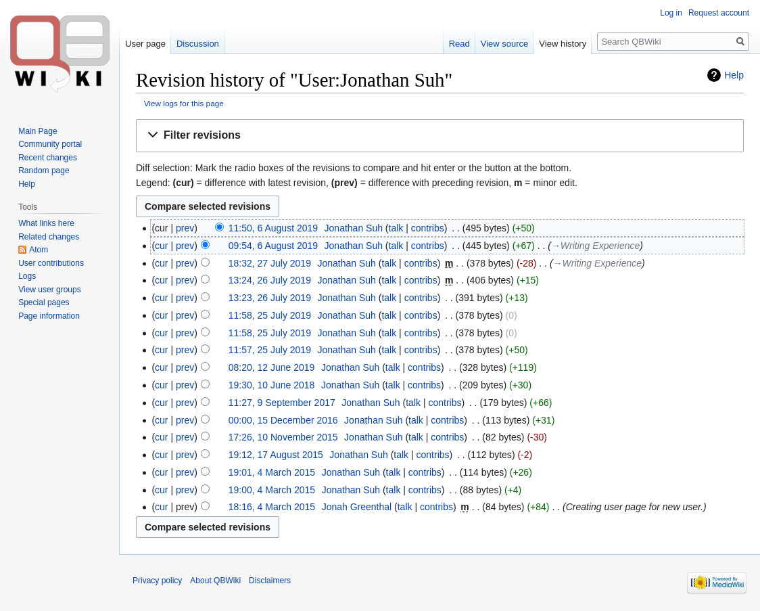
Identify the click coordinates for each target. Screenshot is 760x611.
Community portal (50, 144)
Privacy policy (157, 580)
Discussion (197, 44)
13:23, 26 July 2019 (270, 297)
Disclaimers (270, 580)
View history (562, 44)
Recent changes (47, 157)
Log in (671, 13)
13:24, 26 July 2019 (270, 280)
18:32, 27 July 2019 (270, 263)
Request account (718, 13)
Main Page (37, 131)
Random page (43, 170)
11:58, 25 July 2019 (270, 315)
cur (161, 245)
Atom (38, 249)
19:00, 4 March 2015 (272, 489)
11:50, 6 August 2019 (273, 228)
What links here (46, 223)
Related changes (48, 237)
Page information (49, 316)
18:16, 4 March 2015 (272, 506)
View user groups (49, 289)
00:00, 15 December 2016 (283, 420)
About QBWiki (215, 580)
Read (459, 44)
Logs (27, 276)
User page (145, 44)
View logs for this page (184, 103)
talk (396, 228)
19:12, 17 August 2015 (276, 454)
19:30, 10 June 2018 (272, 385)
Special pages (43, 302)
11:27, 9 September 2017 (282, 402)
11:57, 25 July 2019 (270, 349)
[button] (439, 135)
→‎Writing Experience (595, 245)
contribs (427, 228)
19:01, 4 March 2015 (272, 472)
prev (185, 228)
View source (505, 44)
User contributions (51, 263)
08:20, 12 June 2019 (272, 367)
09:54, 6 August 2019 (273, 245)
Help (734, 75)
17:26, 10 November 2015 (283, 437)
